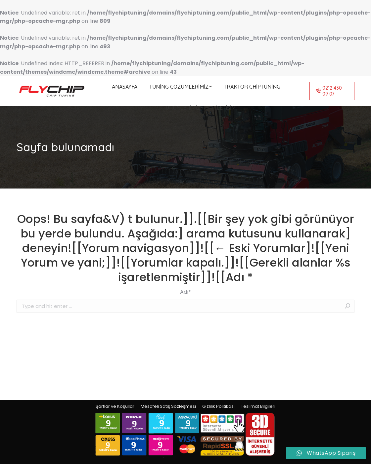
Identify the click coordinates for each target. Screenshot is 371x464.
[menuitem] (125, 86)
